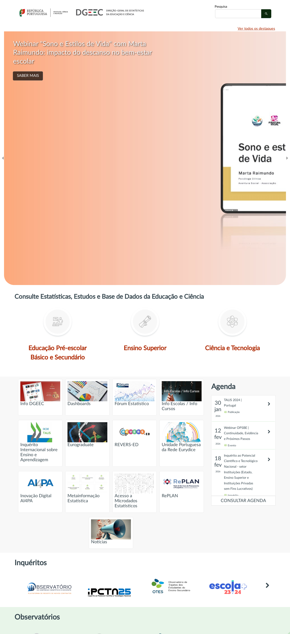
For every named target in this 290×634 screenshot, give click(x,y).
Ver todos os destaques (256, 29)
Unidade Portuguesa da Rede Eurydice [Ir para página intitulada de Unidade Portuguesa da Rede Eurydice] (182, 437)
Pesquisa (221, 6)
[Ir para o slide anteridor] (3, 158)
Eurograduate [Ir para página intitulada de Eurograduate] (87, 434)
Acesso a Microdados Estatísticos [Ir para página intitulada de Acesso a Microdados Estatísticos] (134, 490)
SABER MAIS (28, 76)
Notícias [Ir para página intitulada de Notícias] (111, 531)
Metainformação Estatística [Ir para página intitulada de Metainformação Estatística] (87, 488)
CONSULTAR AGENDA (243, 501)
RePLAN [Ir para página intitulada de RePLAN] (182, 485)
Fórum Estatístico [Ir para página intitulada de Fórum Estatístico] (134, 393)
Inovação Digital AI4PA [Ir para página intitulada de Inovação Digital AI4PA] (40, 488)
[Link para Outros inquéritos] (267, 591)
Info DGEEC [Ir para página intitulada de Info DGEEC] (40, 393)
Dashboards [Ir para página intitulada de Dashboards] (87, 393)
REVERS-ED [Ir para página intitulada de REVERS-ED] (134, 434)
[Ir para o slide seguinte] (287, 158)
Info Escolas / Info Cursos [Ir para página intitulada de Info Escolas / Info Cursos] (182, 396)
